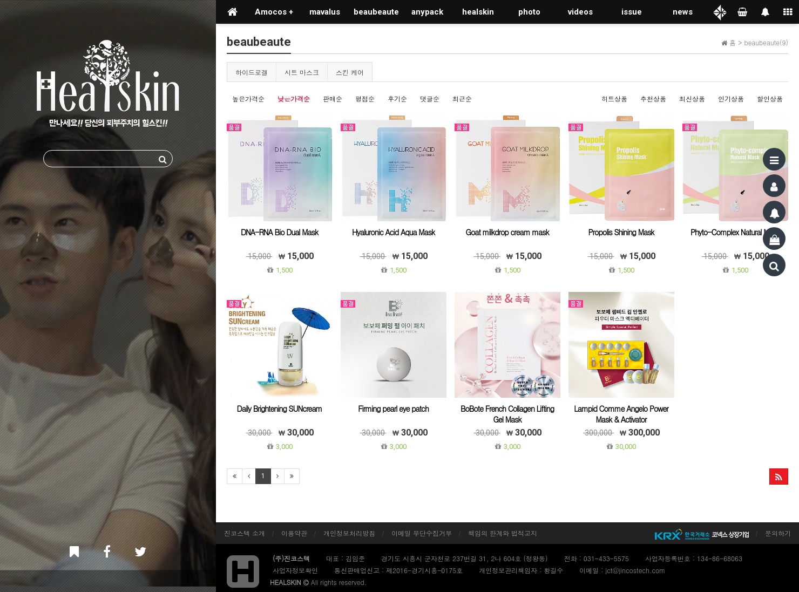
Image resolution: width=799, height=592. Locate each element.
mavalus (324, 12)
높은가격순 (248, 98)
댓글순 (429, 98)
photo (529, 12)
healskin (478, 12)
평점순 (365, 98)
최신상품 (692, 98)
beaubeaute (376, 12)
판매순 (332, 98)
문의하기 (778, 532)
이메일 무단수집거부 (421, 532)
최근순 (462, 98)
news (683, 12)
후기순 (397, 98)
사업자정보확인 (295, 570)
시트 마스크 (302, 72)
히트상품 (614, 98)
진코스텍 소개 (244, 532)
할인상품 (770, 98)
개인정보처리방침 (349, 532)
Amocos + (274, 12)
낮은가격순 (293, 98)
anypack (427, 12)
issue (631, 12)
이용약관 (294, 532)
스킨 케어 (350, 72)
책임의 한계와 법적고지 (502, 532)
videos (580, 12)
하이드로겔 (251, 72)
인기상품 (731, 98)
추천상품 (653, 98)
